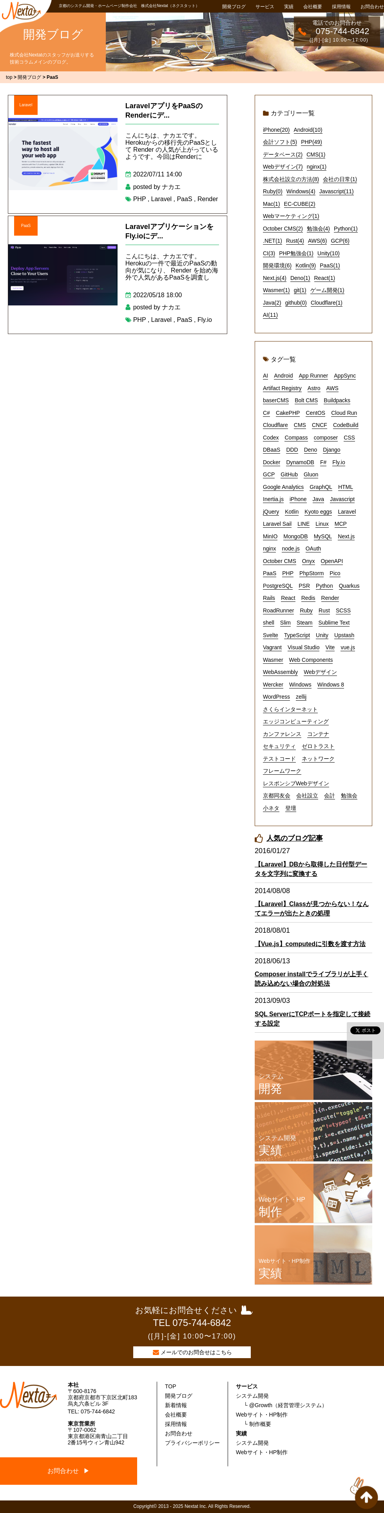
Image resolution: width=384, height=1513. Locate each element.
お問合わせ (372, 6)
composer (326, 437)
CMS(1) (315, 154)
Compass (296, 437)
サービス (264, 6)
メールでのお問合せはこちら (196, 1352)
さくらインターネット (290, 709)
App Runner (313, 375)
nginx (269, 548)
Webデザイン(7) (283, 166)
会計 (329, 795)
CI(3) (269, 253)
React (288, 598)
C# (266, 413)
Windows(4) (300, 191)
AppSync (345, 375)
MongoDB (295, 536)
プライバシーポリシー (192, 1443)
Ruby (306, 610)
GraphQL (321, 487)
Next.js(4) (274, 278)
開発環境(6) (277, 265)
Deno (310, 450)
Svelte (270, 635)
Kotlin (292, 512)
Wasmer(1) (276, 290)
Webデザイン (320, 672)
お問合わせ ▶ (68, 1471)
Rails (269, 598)
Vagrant (272, 647)
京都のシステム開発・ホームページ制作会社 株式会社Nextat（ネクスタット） (129, 6)
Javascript (342, 499)
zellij (301, 697)
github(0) (296, 303)
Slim (285, 622)
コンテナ (318, 734)
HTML (345, 487)
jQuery (271, 512)
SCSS (343, 610)
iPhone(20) (276, 130)
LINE (303, 524)
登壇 (290, 808)
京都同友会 (276, 795)
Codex (271, 437)
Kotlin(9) (305, 265)
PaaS (184, 199)
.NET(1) (272, 241)
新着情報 (176, 1405)
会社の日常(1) (340, 179)
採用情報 (341, 6)
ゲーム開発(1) (327, 290)
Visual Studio (303, 647)
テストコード (279, 759)
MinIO (270, 536)
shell (268, 622)
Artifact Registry (282, 388)
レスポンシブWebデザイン (296, 783)
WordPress (276, 697)
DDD (292, 450)
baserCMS (276, 400)
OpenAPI (332, 561)
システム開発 (252, 1396)
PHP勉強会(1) (296, 253)
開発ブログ (234, 6)
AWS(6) (317, 241)
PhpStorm (311, 573)
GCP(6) (340, 241)
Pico (335, 573)
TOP (170, 1386)
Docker (271, 462)
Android (283, 375)
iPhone (298, 499)
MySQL (323, 536)
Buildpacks (337, 400)
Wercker (273, 684)
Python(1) (346, 228)
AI (265, 375)
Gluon (311, 474)
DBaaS (271, 450)
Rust (324, 610)
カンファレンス (282, 734)
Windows (300, 684)
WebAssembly (280, 672)
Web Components (311, 660)
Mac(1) (271, 204)
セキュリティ (279, 746)
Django (331, 450)
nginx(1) (317, 166)
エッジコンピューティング (296, 721)
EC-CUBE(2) (299, 204)
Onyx (308, 561)
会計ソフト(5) (280, 142)
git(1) (300, 290)
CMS (300, 425)
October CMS (279, 561)
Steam (304, 622)
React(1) (324, 278)
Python (324, 586)
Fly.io (204, 319)
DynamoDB (300, 462)
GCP (269, 474)
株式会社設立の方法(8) (291, 179)
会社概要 (312, 6)
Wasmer (273, 660)
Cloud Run (344, 413)
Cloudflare (275, 425)
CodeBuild (346, 425)
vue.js (348, 647)
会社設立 (307, 795)
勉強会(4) (318, 228)
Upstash (344, 635)
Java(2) (272, 303)
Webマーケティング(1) (291, 216)
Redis (308, 598)
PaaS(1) (330, 265)
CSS (349, 437)
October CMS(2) (283, 228)
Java (318, 499)
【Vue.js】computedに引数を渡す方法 (310, 944)
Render (207, 199)
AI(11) (270, 315)
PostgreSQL (278, 586)
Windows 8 (330, 684)
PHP (139, 199)
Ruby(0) (273, 191)
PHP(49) (311, 142)
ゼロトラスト (318, 746)
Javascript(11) (336, 191)
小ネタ (271, 808)
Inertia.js (273, 499)
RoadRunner (278, 610)
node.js (290, 548)
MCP (341, 524)
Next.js (346, 536)
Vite (330, 647)
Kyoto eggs (318, 512)
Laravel (26, 105)
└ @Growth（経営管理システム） (285, 1405)
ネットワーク (318, 759)
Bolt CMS (306, 400)
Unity (322, 635)
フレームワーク (282, 771)
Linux (321, 524)
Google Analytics (283, 487)
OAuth (313, 548)
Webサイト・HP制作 (262, 1414)
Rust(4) (295, 241)
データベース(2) (282, 154)
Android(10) (308, 130)
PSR (304, 586)
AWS (332, 388)
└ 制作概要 (257, 1424)
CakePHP (288, 413)
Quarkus (349, 586)
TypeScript (297, 635)
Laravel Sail (277, 524)
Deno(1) (300, 278)
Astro (314, 388)
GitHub (289, 474)
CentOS (315, 413)
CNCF (319, 425)
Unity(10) (328, 253)
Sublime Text (334, 622)
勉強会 (349, 795)
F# (323, 462)
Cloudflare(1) (326, 303)
